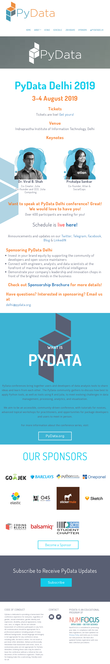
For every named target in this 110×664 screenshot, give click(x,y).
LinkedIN (60, 240)
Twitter (66, 236)
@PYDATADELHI (96, 30)
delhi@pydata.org (18, 304)
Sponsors (82, 30)
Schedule (57, 30)
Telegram (79, 236)
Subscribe (56, 582)
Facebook (94, 236)
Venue (47, 30)
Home (28, 30)
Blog (47, 240)
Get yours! (66, 114)
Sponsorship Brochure (48, 284)
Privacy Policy (74, 635)
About (37, 30)
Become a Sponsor (58, 545)
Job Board (70, 30)
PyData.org (55, 436)
